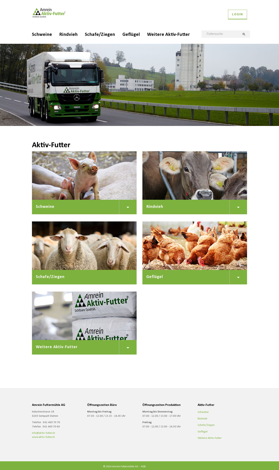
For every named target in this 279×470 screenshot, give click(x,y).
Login (237, 14)
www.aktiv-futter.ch (43, 437)
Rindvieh (68, 34)
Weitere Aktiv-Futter (168, 34)
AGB (143, 466)
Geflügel (131, 34)
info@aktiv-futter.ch (43, 433)
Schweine (42, 34)
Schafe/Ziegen (100, 34)
